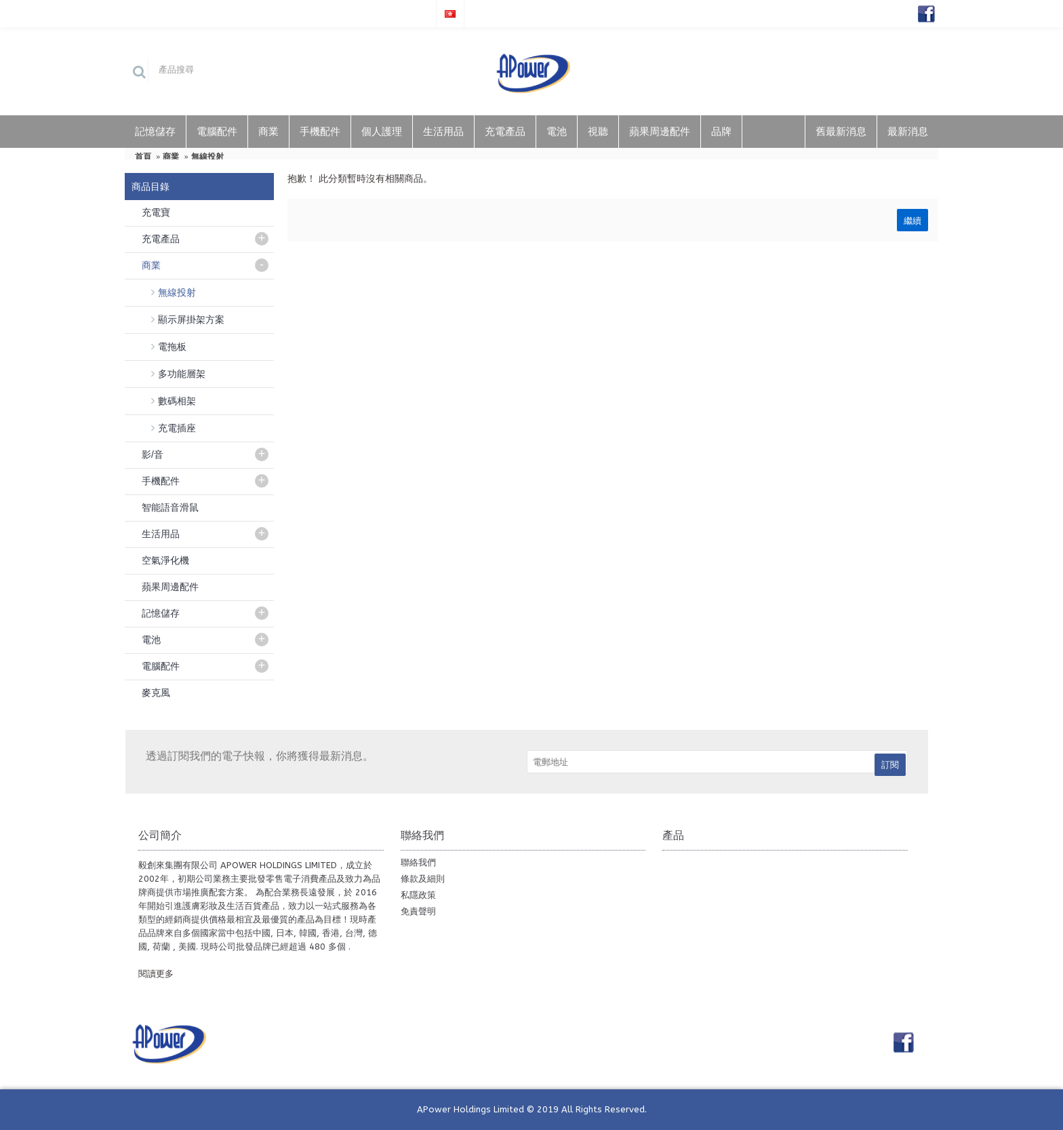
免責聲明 (418, 911)
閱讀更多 (156, 974)
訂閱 (890, 765)
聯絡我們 (418, 862)
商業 (171, 156)
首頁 (143, 156)
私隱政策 (418, 895)
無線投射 (207, 156)
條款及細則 (423, 879)
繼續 (912, 220)
